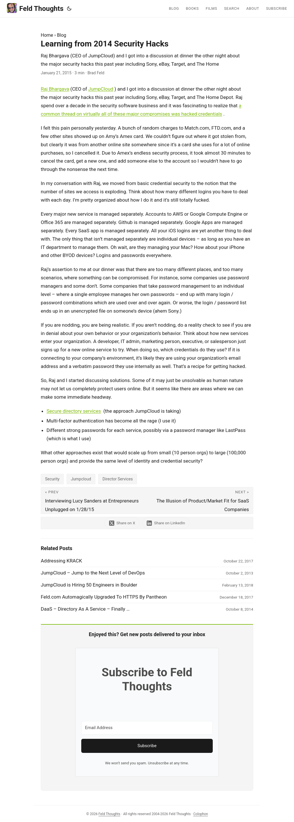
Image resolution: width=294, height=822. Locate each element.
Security (52, 479)
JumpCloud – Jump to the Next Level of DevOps (93, 573)
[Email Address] (147, 728)
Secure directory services (74, 411)
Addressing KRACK (61, 561)
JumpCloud (100, 89)
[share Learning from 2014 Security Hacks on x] (122, 523)
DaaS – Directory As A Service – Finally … (85, 609)
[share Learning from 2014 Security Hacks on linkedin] (166, 523)
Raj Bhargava (55, 89)
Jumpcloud (81, 479)
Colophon (200, 814)
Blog (61, 35)
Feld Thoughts (35, 8)
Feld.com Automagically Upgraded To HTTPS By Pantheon (104, 597)
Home (47, 35)
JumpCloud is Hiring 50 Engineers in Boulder (89, 585)
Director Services (117, 479)
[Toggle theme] (69, 8)
